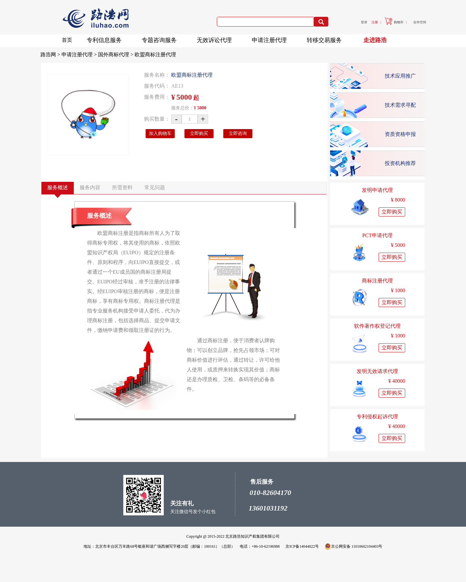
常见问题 (154, 187)
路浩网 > (50, 54)
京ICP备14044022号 (302, 546)
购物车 (394, 22)
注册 (375, 22)
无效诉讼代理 (216, 39)
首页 (67, 40)
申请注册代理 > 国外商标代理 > (98, 54)
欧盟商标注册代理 (155, 54)
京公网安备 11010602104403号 (354, 546)
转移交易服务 (326, 39)
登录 (364, 22)
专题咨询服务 (161, 39)
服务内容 (90, 187)
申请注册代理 (271, 39)
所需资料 (122, 187)
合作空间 (419, 22)
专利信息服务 (106, 39)
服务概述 (57, 187)
